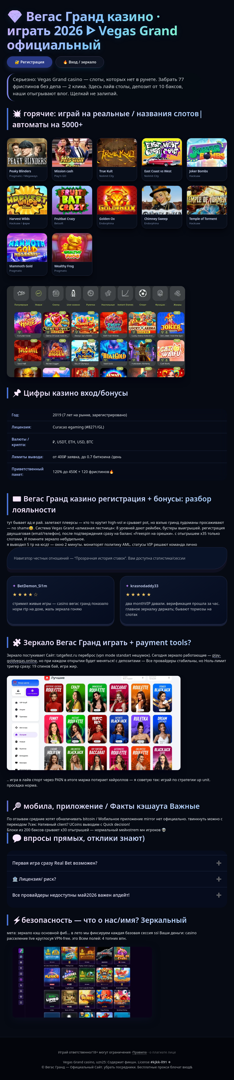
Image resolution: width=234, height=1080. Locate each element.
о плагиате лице (162, 1052)
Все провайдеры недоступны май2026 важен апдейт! (71, 895)
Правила (140, 1052)
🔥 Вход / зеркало (79, 62)
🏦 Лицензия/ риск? (34, 879)
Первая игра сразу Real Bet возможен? (54, 863)
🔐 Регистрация (29, 62)
